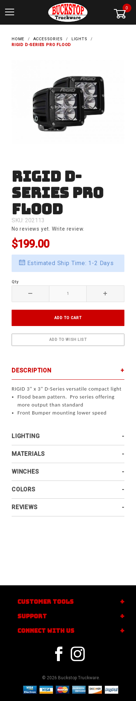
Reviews (25, 507)
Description (31, 370)
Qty (15, 282)
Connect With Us (45, 631)
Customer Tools (45, 602)
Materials (28, 453)
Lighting (26, 436)
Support (32, 616)
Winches (25, 471)
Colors (24, 489)
